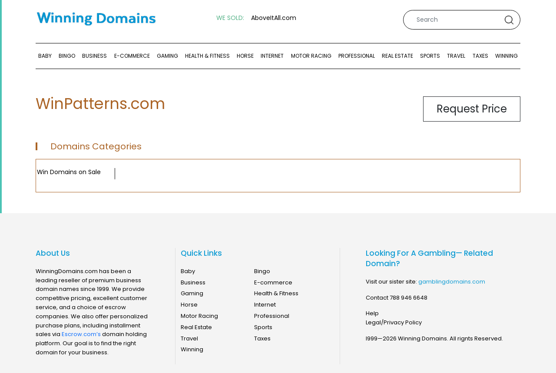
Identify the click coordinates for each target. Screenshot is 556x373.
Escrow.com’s (81, 334)
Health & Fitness (207, 55)
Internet (272, 55)
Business (94, 55)
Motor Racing (311, 55)
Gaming (167, 55)
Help (372, 313)
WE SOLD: (230, 18)
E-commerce (132, 55)
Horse (245, 55)
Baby (45, 55)
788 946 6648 (408, 298)
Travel (456, 55)
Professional (356, 55)
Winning (506, 55)
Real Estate (397, 55)
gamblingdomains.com (451, 281)
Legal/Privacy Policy (394, 322)
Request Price (472, 109)
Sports (430, 55)
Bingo (67, 55)
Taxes (480, 55)
